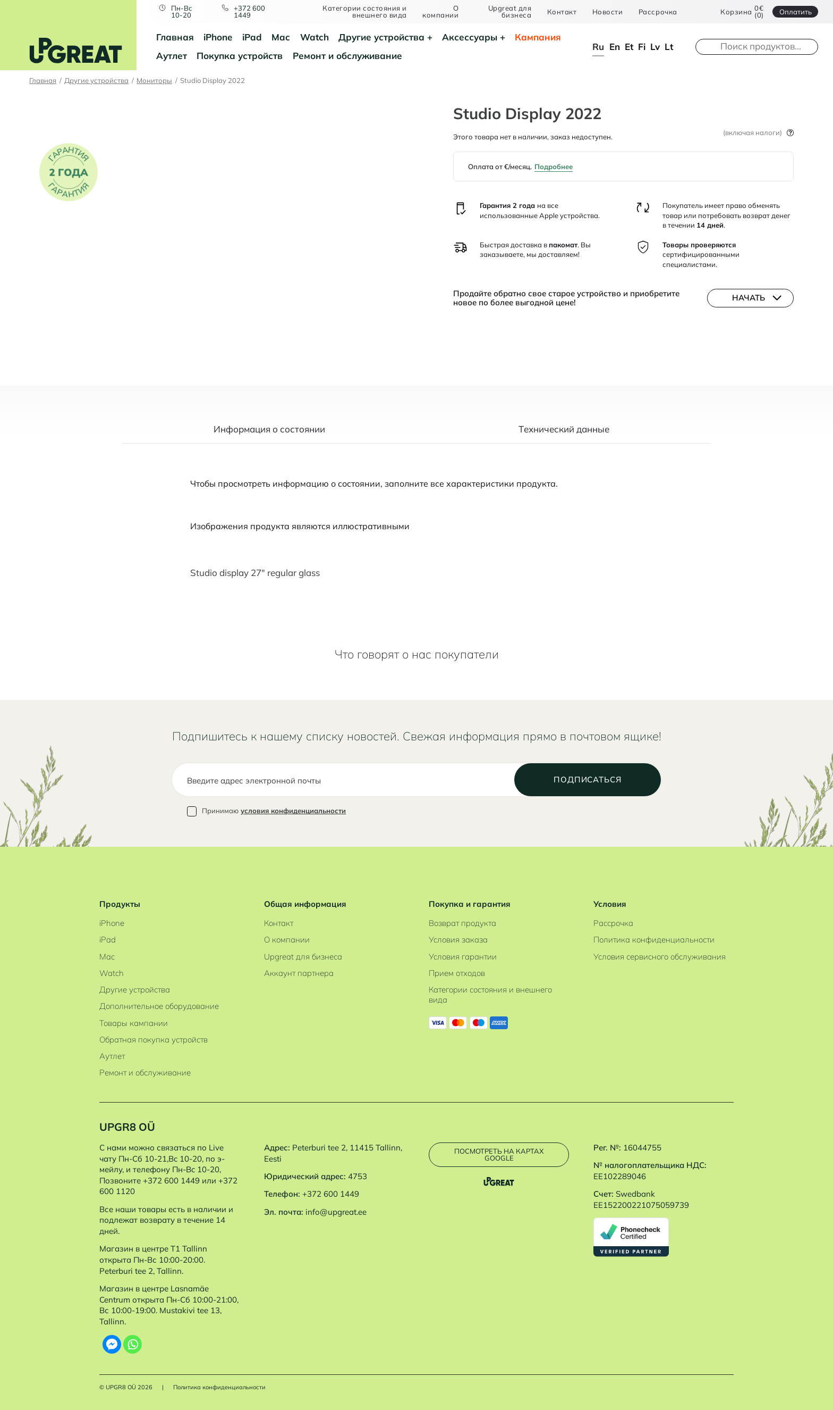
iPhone (217, 37)
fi (641, 46)
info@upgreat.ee (336, 1212)
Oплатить (795, 11)
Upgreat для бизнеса (510, 12)
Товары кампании (133, 1023)
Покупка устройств (240, 55)
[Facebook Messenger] (112, 1344)
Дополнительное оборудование (159, 1006)
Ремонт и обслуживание (347, 55)
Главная (175, 37)
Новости (607, 12)
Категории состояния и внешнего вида (364, 12)
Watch (314, 37)
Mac (280, 37)
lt (669, 46)
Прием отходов (457, 973)
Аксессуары (469, 37)
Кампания (538, 37)
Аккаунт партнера (299, 973)
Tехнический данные (563, 430)
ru (598, 46)
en (614, 46)
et (629, 46)
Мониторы (154, 80)
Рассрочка (658, 12)
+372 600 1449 (249, 12)
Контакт (562, 12)
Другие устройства (381, 37)
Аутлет (171, 55)
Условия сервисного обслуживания (659, 957)
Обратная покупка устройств (153, 1039)
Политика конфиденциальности (654, 940)
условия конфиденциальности (293, 810)
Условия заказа (458, 940)
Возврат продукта (462, 923)
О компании (440, 12)
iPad (252, 37)
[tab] (269, 434)
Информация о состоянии (269, 430)
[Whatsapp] (132, 1344)
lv (655, 46)
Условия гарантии (463, 957)
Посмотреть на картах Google (498, 1154)
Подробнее (553, 166)
